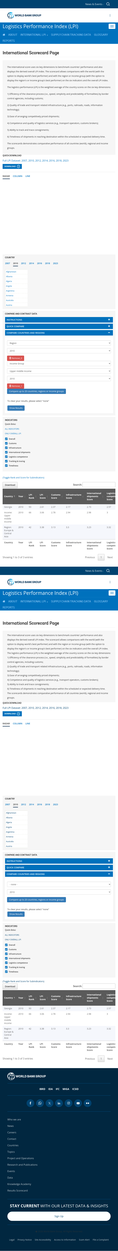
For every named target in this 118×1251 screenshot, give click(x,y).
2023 (55, 263)
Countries (12, 1145)
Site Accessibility (43, 1240)
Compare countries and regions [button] (26, 333)
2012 (23, 263)
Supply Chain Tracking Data (71, 34)
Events (11, 1171)
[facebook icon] (30, 1103)
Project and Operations (20, 1158)
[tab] (59, 319)
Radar (6, 176)
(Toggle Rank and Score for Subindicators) (23, 477)
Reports (9, 40)
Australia (10, 300)
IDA (50, 1089)
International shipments (19, 452)
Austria (9, 305)
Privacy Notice (25, 1240)
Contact (11, 1139)
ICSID (75, 1089)
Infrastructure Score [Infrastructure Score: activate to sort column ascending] (73, 496)
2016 (39, 263)
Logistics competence (18, 456)
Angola (9, 286)
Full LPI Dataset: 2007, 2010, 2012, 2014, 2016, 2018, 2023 (36, 160)
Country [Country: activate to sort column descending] (8, 496)
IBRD (42, 1089)
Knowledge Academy (19, 1184)
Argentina (10, 290)
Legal (11, 1240)
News (10, 1126)
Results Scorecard (17, 1190)
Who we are (14, 1119)
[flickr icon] (87, 1103)
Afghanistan (11, 271)
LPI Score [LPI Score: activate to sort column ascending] (43, 496)
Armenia (9, 295)
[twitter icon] (49, 1103)
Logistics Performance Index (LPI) (40, 26)
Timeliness (13, 465)
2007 (7, 263)
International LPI (34, 34)
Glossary (101, 34)
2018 (47, 263)
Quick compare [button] (15, 326)
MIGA (66, 1089)
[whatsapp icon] (40, 1103)
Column (17, 176)
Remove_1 (15, 386)
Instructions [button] (14, 320)
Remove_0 (15, 358)
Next (110, 557)
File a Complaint (101, 1240)
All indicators (12, 429)
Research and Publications (22, 1164)
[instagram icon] (68, 1103)
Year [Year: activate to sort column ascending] (20, 496)
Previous (90, 557)
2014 (31, 263)
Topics (11, 1151)
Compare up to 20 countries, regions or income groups (36, 391)
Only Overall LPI (13, 433)
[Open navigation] (110, 15)
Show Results (16, 408)
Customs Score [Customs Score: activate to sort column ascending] (56, 496)
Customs (12, 443)
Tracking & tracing (16, 461)
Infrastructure (14, 448)
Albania (9, 276)
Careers (11, 1132)
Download (12, 166)
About (12, 34)
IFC (57, 1089)
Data (10, 1177)
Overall (11, 439)
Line (27, 176)
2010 (15, 263)
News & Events (94, 4)
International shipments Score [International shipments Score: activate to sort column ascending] (94, 496)
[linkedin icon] (59, 1103)
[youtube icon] (78, 1103)
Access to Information (65, 1240)
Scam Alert (84, 1240)
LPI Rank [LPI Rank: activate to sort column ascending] (31, 496)
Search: (94, 484)
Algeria (9, 281)
